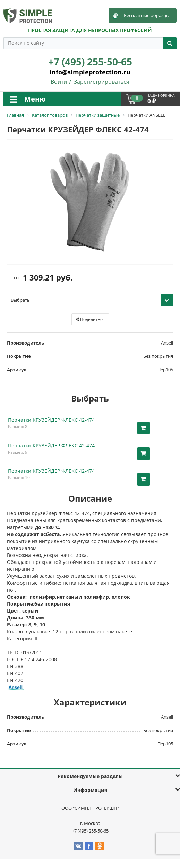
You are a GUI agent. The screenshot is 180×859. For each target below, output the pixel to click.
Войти (59, 81)
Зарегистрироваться (101, 81)
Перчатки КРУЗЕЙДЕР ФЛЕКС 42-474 (51, 419)
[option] (90, 202)
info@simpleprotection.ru (90, 71)
